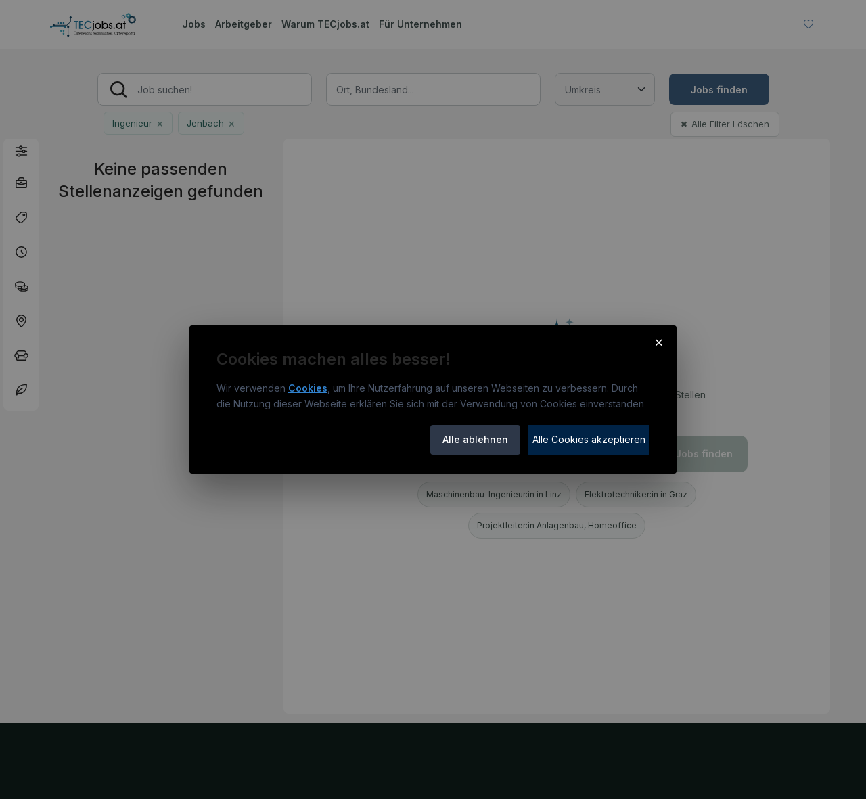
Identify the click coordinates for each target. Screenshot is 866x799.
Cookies (307, 388)
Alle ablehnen (475, 439)
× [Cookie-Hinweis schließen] (658, 342)
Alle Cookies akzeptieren (588, 439)
